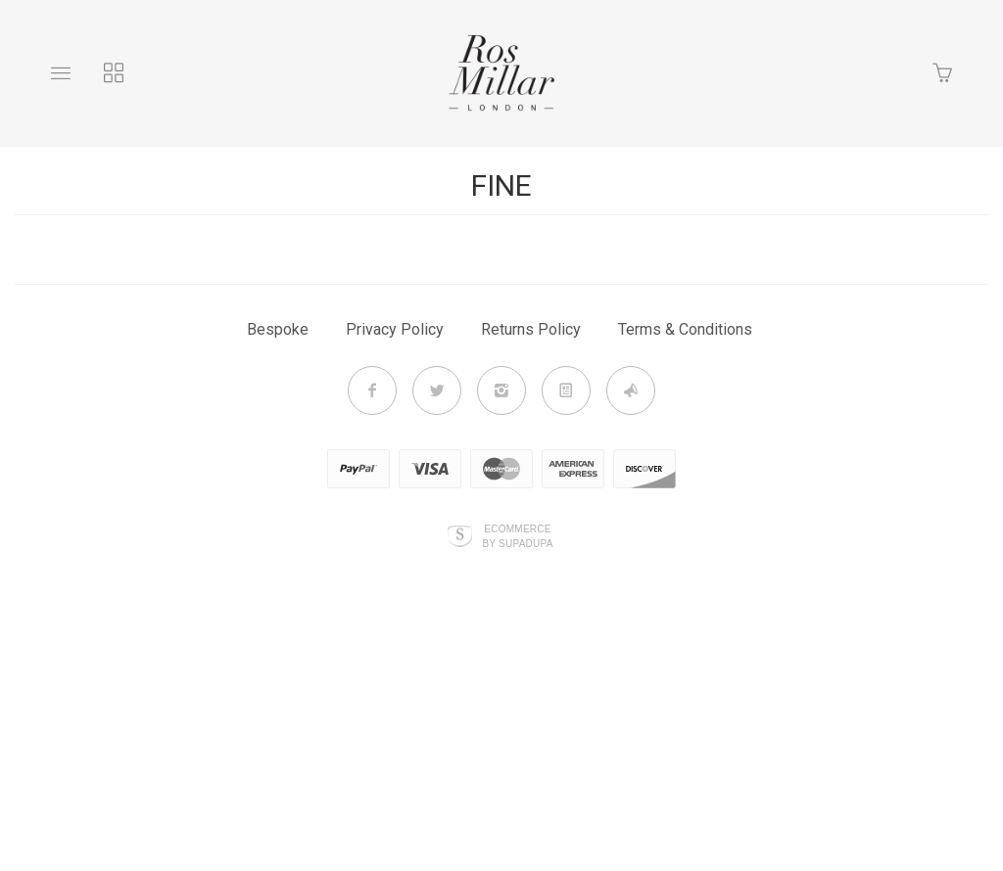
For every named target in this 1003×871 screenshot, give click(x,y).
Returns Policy (531, 329)
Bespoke (278, 329)
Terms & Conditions (685, 329)
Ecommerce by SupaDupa (517, 535)
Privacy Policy (395, 329)
